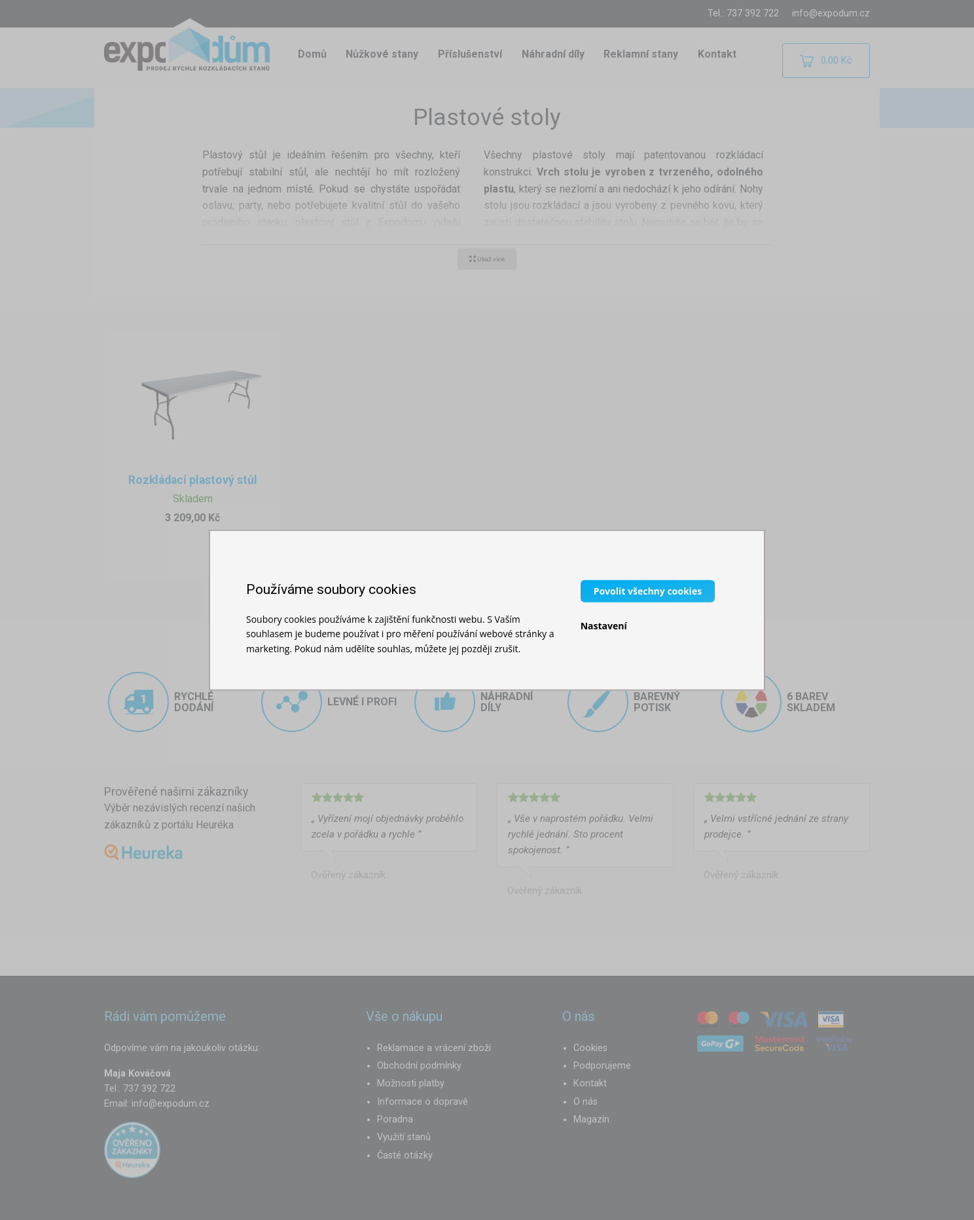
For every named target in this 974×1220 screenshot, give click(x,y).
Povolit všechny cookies (648, 590)
